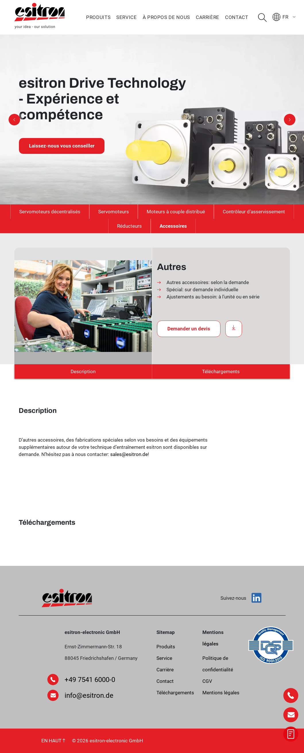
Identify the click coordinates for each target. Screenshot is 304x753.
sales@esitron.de (129, 454)
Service (126, 17)
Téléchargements (221, 371)
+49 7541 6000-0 (90, 680)
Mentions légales (220, 692)
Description (83, 371)
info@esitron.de (89, 695)
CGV (207, 681)
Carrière (207, 17)
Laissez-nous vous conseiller (61, 146)
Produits (98, 17)
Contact (236, 17)
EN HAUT (53, 741)
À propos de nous (166, 17)
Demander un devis (188, 329)
